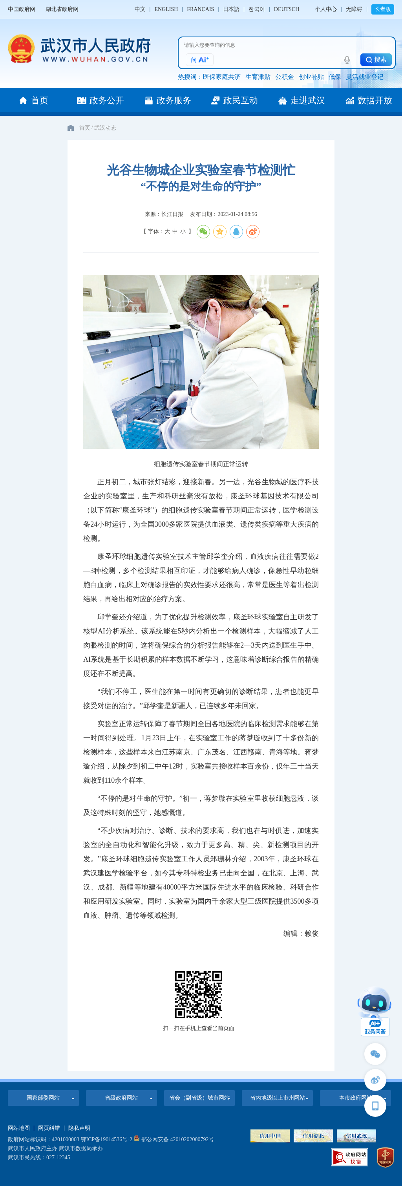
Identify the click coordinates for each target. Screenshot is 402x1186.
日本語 (231, 9)
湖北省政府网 (62, 9)
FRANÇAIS (200, 9)
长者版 (383, 9)
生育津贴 (257, 76)
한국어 (257, 9)
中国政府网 (21, 9)
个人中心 (326, 9)
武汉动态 (105, 128)
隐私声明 (79, 1128)
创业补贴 (311, 76)
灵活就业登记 (365, 76)
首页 (84, 128)
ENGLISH (166, 9)
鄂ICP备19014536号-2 (106, 1139)
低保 (335, 76)
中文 (140, 9)
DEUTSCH (287, 9)
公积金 (284, 76)
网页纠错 (49, 1128)
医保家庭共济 (222, 76)
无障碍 (354, 9)
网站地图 (19, 1128)
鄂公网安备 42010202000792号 (173, 1139)
